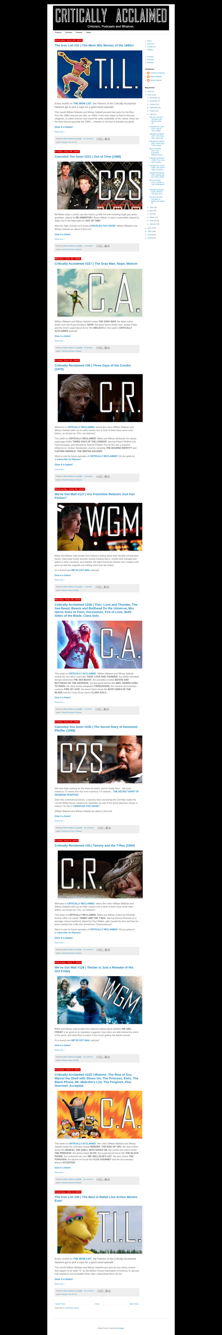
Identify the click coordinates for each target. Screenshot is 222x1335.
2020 (150, 231)
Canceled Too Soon (67, 249)
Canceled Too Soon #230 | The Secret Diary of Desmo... (157, 168)
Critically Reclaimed (68, 480)
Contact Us (151, 47)
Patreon (150, 50)
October (153, 104)
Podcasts (68, 32)
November (154, 101)
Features (58, 32)
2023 (150, 91)
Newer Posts (60, 1304)
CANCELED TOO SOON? (86, 806)
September (154, 108)
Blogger (121, 1328)
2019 (150, 235)
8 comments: (88, 348)
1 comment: (88, 587)
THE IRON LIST (82, 103)
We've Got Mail (73, 590)
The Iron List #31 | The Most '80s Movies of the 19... (156, 120)
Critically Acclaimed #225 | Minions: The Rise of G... (156, 192)
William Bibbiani (156, 77)
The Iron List (72, 142)
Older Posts (133, 1304)
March (152, 217)
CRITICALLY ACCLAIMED (82, 673)
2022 (150, 95)
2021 (150, 228)
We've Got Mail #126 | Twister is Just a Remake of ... (157, 183)
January (153, 224)
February (153, 221)
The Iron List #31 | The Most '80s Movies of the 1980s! (94, 45)
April (151, 214)
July (151, 114)
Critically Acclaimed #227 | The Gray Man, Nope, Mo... (156, 136)
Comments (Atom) (72, 1308)
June (152, 207)
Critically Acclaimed (67, 351)
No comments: (88, 138)
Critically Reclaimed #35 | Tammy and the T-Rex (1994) (95, 845)
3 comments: (88, 246)
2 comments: (88, 476)
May (151, 211)
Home (97, 1304)
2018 (150, 238)
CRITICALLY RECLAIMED (81, 427)
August (152, 111)
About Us (150, 44)
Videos (88, 32)
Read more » (59, 132)
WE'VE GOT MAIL (80, 570)
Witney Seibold (155, 80)
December (154, 98)
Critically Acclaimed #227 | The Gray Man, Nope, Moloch (96, 263)
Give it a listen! (64, 127)
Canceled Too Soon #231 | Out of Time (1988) (88, 156)
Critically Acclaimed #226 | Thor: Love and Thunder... (157, 160)
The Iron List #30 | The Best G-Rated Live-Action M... (157, 200)
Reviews (79, 32)
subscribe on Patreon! (69, 459)
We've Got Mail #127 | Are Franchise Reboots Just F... (156, 152)
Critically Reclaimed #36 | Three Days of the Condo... (156, 143)
